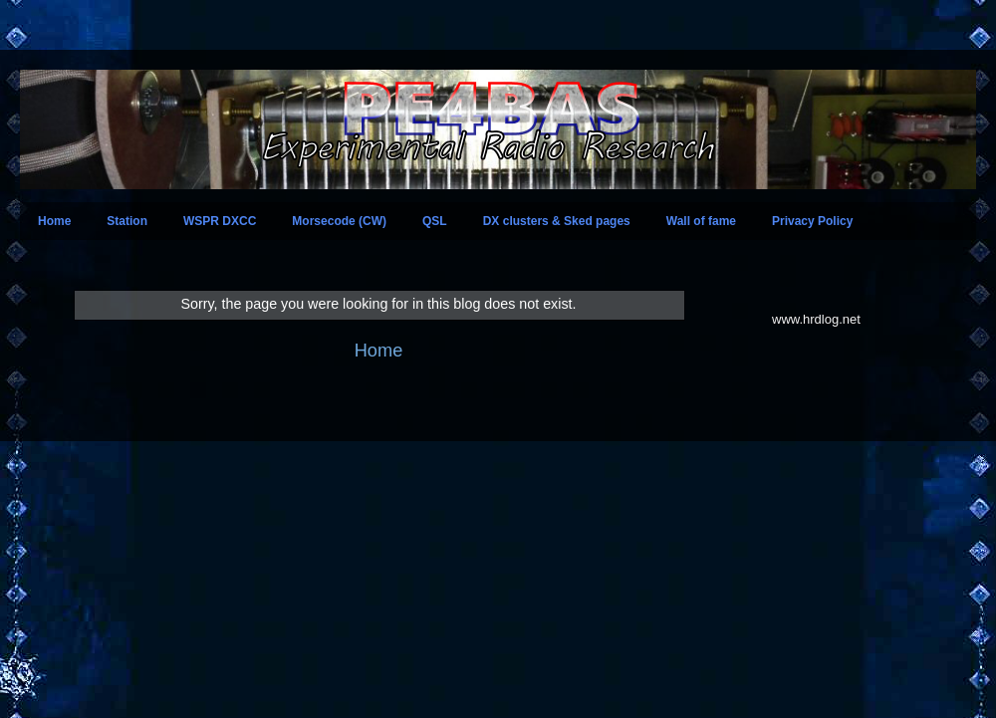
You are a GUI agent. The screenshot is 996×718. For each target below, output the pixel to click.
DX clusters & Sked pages (556, 221)
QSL (434, 221)
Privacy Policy (812, 221)
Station (127, 221)
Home (54, 221)
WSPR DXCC (219, 221)
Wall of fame (701, 221)
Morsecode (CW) (339, 221)
